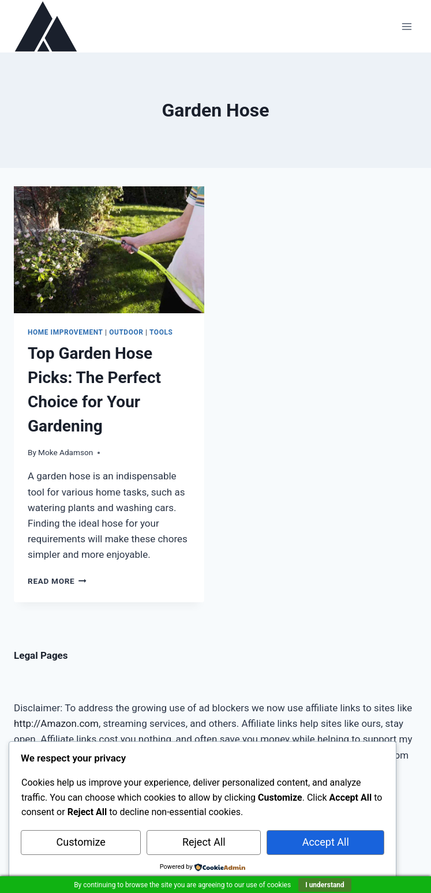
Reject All (204, 842)
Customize (81, 842)
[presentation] (109, 249)
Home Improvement (65, 332)
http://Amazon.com (56, 723)
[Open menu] (406, 26)
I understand (324, 885)
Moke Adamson (65, 452)
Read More (57, 581)
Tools (161, 332)
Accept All (325, 842)
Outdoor (126, 332)
